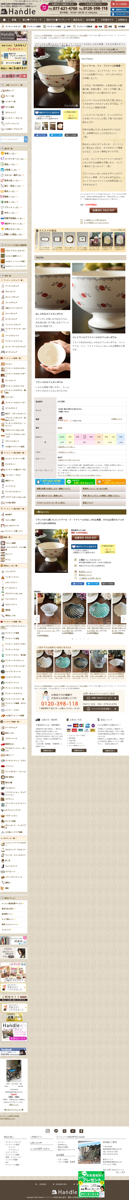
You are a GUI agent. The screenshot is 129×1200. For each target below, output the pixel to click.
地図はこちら (14, 1105)
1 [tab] (72, 639)
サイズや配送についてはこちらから (96, 223)
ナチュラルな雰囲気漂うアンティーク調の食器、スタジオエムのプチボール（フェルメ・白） (49, 628)
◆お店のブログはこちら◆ (13, 1110)
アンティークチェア (13, 27)
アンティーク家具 (34, 27)
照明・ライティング (13, 1157)
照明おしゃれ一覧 (10, 566)
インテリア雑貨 (59, 35)
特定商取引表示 (61, 1184)
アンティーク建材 (12, 1165)
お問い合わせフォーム (115, 1170)
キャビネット (14, 1150)
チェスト (12, 1147)
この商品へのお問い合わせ (90, 578)
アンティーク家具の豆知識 (9, 1116)
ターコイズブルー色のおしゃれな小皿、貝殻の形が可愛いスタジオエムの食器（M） (99, 628)
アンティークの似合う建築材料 (16, 245)
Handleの (13, 256)
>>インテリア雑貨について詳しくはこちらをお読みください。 (80, 475)
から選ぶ (8, 153)
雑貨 (100, 27)
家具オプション (10, 898)
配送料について (85, 572)
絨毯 (110, 27)
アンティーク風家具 (84, 27)
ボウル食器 (83, 35)
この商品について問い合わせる (95, 220)
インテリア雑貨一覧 (118, 230)
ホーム (4, 20)
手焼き (14, 251)
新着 (14, 20)
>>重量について (116, 419)
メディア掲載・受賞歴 (66, 1162)
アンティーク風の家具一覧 (14, 453)
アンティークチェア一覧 (13, 280)
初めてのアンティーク (66, 1150)
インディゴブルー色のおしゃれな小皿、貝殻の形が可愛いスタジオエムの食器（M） (74, 628)
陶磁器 (60, 428)
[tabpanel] (74, 613)
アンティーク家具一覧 (12, 358)
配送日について (85, 575)
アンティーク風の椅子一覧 (14, 509)
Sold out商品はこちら (7, 1118)
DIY (7, 1162)
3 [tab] (80, 639)
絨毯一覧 (7, 537)
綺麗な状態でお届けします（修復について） (54, 489)
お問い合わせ (122, 20)
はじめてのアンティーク (58, 20)
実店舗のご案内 (110, 1142)
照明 (69, 27)
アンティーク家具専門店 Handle (70, 1137)
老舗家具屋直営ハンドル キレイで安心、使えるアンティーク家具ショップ (19, 9)
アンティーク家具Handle (43, 35)
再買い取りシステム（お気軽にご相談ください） (101, 496)
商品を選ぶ (9, 1137)
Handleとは (62, 1145)
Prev (39, 664)
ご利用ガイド (107, 20)
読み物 (78, 20)
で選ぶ (11, 175)
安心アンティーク (31, 20)
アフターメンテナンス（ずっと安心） (51, 503)
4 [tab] (84, 639)
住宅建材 (121, 27)
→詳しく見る (120, 1172)
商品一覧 (8, 276)
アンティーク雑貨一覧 (12, 622)
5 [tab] (88, 639)
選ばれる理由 (63, 1147)
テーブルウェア (72, 35)
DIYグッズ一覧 (9, 838)
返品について (88, 503)
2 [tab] (76, 639)
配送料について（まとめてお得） (95, 489)
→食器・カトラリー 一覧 (13, 85)
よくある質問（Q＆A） (40, 1149)
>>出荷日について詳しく (66, 452)
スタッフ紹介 (63, 1159)
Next (122, 664)
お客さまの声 (36, 1143)
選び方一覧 (9, 149)
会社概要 (91, 20)
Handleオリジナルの (15, 261)
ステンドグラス (12, 1152)
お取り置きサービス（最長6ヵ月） (50, 496)
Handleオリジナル (15, 266)
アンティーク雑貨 (54, 27)
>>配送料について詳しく (66, 447)
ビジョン (61, 1142)
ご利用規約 (42, 1184)
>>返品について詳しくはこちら (69, 460)
